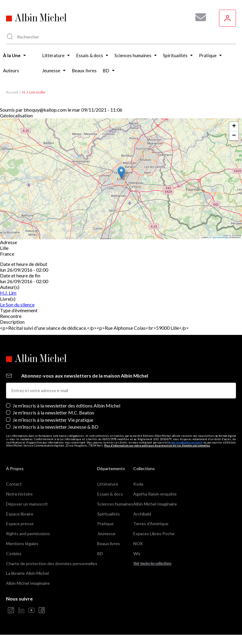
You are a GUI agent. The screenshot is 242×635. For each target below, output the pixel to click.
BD (100, 553)
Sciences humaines (115, 503)
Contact (14, 483)
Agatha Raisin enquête (155, 493)
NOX (138, 543)
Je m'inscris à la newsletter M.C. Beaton (53, 412)
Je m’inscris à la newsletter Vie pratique (53, 420)
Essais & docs (110, 493)
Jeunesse (106, 533)
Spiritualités (108, 513)
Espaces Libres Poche (153, 533)
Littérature (107, 483)
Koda (138, 483)
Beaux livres (108, 543)
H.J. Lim (8, 293)
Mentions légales (22, 543)
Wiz (136, 553)
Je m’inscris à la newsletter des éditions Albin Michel (66, 405)
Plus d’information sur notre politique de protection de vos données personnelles (157, 445)
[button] (121, 172)
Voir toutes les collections (152, 563)
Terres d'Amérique (150, 523)
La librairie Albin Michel (27, 573)
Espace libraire (19, 513)
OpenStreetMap (220, 237)
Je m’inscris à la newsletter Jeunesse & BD (55, 427)
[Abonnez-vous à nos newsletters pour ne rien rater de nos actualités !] (198, 17)
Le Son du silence (17, 304)
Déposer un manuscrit (27, 503)
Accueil (12, 92)
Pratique (105, 523)
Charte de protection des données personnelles (51, 563)
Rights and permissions (28, 533)
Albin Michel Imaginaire (28, 583)
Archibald (142, 513)
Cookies (14, 553)
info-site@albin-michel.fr (186, 442)
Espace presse (20, 523)
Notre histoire (19, 493)
